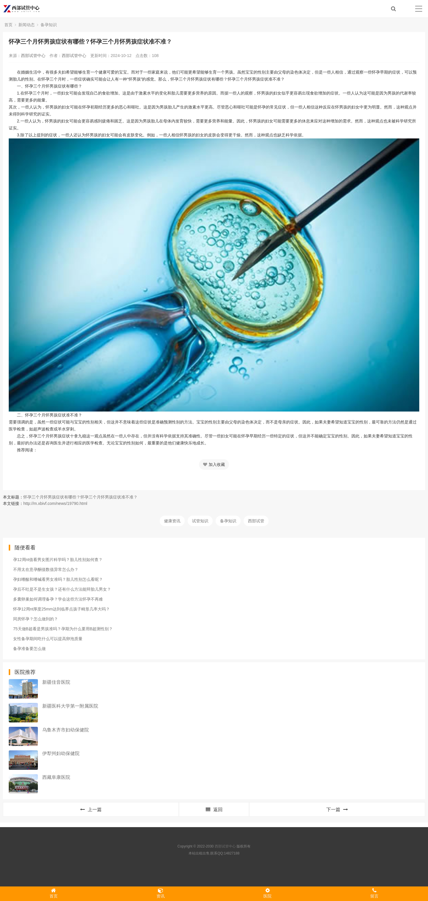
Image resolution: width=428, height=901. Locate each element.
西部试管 (256, 521)
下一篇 (337, 809)
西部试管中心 (33, 55)
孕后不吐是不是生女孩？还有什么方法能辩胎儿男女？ (62, 589)
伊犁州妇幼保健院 (61, 753)
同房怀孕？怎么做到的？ (35, 619)
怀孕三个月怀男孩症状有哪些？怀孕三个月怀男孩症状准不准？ (80, 497)
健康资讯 (172, 521)
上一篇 (91, 809)
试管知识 (200, 521)
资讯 (160, 893)
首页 (8, 24)
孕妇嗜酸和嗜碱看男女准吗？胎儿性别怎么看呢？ (58, 579)
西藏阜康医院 (56, 777)
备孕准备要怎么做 (29, 648)
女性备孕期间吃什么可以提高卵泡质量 (47, 638)
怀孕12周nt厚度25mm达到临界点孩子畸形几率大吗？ (61, 609)
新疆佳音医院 (56, 682)
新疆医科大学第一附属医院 (70, 706)
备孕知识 (48, 24)
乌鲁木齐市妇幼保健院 (65, 729)
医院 (267, 893)
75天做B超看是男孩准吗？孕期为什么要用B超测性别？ (63, 628)
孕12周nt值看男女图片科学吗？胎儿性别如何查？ (58, 559)
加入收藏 (214, 464)
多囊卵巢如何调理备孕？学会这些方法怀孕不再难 (58, 599)
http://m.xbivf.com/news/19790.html (55, 503)
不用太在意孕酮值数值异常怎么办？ (45, 569)
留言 (374, 893)
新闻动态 (26, 24)
